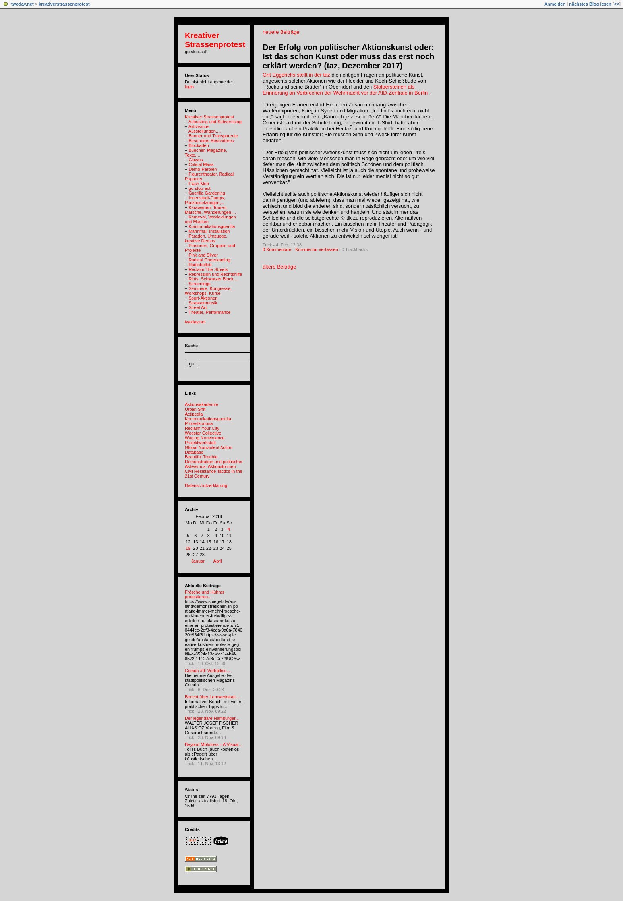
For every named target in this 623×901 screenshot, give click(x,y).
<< (616, 4)
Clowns (195, 159)
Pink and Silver (202, 255)
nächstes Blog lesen (590, 4)
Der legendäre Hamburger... (212, 718)
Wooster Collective (203, 433)
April (217, 561)
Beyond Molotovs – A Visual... (213, 744)
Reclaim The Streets (208, 269)
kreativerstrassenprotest (64, 4)
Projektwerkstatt (200, 442)
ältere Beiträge (279, 267)
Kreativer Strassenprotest (215, 40)
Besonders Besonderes (211, 140)
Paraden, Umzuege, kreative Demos (206, 238)
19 (188, 548)
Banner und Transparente (213, 135)
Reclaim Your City (202, 428)
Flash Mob (198, 183)
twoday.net (22, 4)
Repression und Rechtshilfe (215, 274)
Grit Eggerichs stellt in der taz (296, 75)
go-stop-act (199, 188)
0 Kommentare (277, 249)
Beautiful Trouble (201, 456)
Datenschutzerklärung (206, 485)
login (189, 86)
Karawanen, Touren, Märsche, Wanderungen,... (210, 210)
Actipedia (194, 414)
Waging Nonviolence (204, 437)
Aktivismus (198, 126)
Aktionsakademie (201, 404)
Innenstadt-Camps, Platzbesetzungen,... (205, 200)
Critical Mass (200, 164)
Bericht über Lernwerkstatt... (212, 696)
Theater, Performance (209, 312)
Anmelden (554, 4)
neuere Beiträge (281, 32)
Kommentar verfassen (316, 249)
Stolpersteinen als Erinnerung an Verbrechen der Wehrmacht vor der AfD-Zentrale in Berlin (345, 90)
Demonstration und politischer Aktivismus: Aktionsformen (214, 464)
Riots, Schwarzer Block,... (213, 278)
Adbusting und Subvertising (215, 121)
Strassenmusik (202, 302)
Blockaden (198, 145)
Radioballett (199, 264)
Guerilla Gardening (206, 193)
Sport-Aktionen (202, 298)
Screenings (199, 283)
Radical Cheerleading (209, 259)
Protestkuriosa (199, 423)
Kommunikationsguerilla (211, 226)
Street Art (197, 307)
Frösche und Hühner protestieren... (204, 594)
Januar (198, 561)
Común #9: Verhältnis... (207, 670)
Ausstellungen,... (204, 131)
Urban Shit (195, 409)
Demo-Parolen (202, 169)
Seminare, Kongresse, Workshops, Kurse (208, 291)
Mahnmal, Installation (209, 231)
